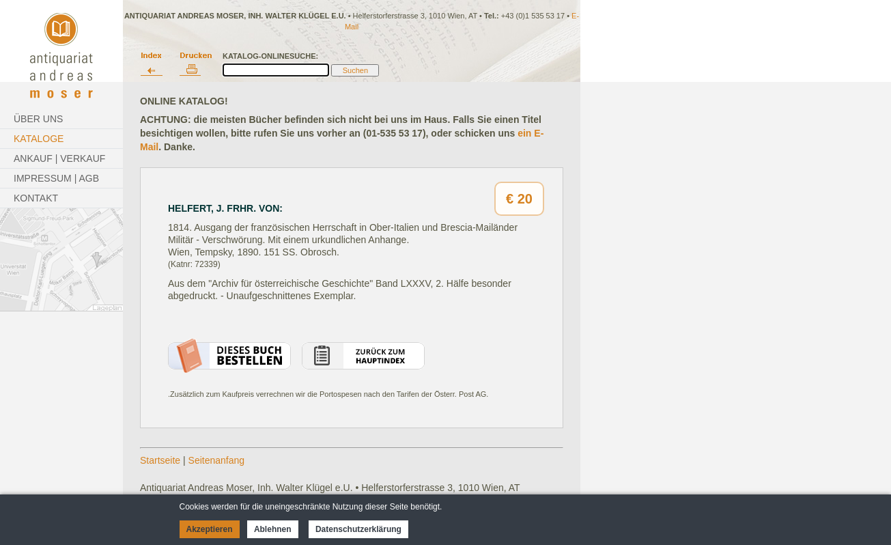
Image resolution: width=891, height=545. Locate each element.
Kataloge (38, 138)
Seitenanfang (216, 460)
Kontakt (36, 198)
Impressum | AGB (56, 178)
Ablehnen (273, 529)
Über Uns (38, 118)
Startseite (160, 460)
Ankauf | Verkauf (59, 158)
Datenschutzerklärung (358, 529)
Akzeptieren (209, 529)
